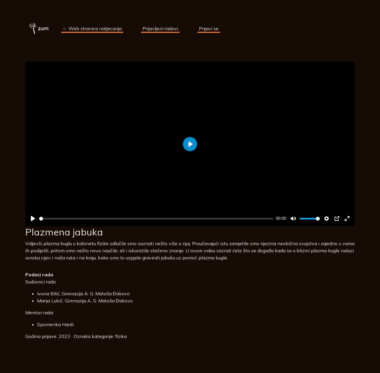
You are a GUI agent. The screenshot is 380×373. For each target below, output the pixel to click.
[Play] (33, 218)
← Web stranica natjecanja (92, 28)
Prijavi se (208, 28)
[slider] (156, 218)
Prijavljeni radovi (160, 28)
